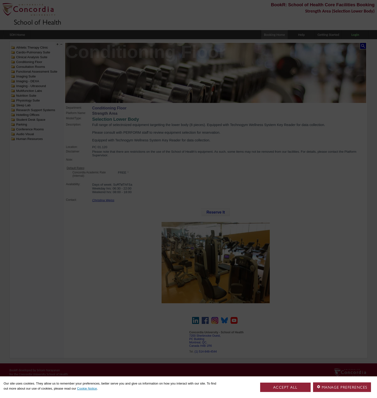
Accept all (285, 387)
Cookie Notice (87, 388)
